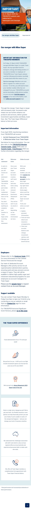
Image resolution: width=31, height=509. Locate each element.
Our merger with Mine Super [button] (10, 35)
